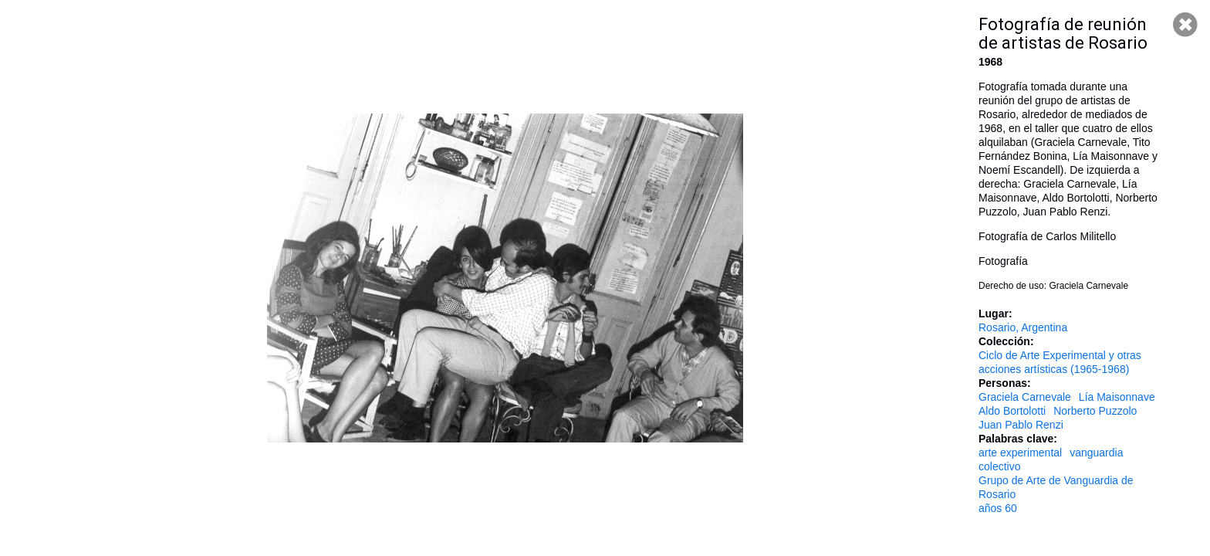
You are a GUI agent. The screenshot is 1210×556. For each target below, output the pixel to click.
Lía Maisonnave (1117, 397)
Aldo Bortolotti (1012, 411)
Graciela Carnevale (1024, 397)
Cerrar (1185, 25)
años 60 (997, 508)
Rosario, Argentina (1022, 327)
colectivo (999, 466)
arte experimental (1020, 452)
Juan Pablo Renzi (1020, 425)
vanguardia (1096, 452)
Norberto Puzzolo (1095, 411)
